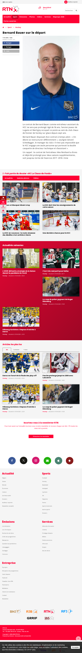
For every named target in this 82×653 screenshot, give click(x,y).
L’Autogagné (5, 547)
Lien (6, 51)
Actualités (9, 178)
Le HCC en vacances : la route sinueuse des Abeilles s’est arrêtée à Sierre (19, 234)
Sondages (5, 550)
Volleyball (45, 488)
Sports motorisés (47, 506)
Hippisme (45, 499)
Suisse (4, 481)
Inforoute (45, 543)
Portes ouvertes (10, 21)
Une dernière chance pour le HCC (56, 233)
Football (44, 478)
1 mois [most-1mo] (25, 349)
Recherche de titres (8, 533)
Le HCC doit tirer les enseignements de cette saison (59, 206)
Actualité (7, 17)
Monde (4, 485)
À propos (4, 567)
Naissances (5, 540)
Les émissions (6, 526)
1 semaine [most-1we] (16, 349)
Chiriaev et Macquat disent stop (16, 205)
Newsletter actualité (8, 506)
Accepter (75, 647)
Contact (4, 595)
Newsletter (5, 598)
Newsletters (47, 460)
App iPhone (58, 460)
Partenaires (5, 584)
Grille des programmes (9, 536)
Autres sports (46, 509)
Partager (7, 43)
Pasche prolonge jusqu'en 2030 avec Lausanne (58, 376)
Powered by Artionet (8, 636)
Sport (15, 17)
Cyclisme (44, 492)
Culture (4, 492)
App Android (69, 460)
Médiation (5, 588)
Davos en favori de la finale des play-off (20, 375)
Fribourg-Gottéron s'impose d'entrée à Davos (19, 330)
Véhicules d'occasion (48, 526)
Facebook (12, 460)
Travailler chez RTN (7, 581)
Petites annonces (47, 540)
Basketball (45, 485)
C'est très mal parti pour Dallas (56, 271)
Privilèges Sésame (47, 533)
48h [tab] (7, 349)
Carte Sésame (6, 574)
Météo (44, 536)
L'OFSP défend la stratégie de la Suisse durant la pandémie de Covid (19, 272)
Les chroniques (6, 529)
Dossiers (4, 499)
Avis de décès (46, 550)
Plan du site (25, 631)
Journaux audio (6, 495)
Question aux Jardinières (9, 543)
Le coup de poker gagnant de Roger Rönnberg (58, 300)
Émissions (23, 17)
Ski (43, 495)
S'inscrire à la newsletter (41, 436)
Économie (5, 488)
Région (4, 478)
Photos (32, 17)
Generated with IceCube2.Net (23, 636)
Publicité (4, 577)
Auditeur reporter (7, 502)
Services (47, 17)
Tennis (44, 502)
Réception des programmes (10, 570)
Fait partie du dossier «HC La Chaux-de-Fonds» (27, 173)
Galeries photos (23, 178)
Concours (5, 554)
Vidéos (39, 17)
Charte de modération (8, 591)
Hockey (18, 27)
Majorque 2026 (58, 17)
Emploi (44, 547)
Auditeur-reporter (71, 2)
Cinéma (44, 529)
